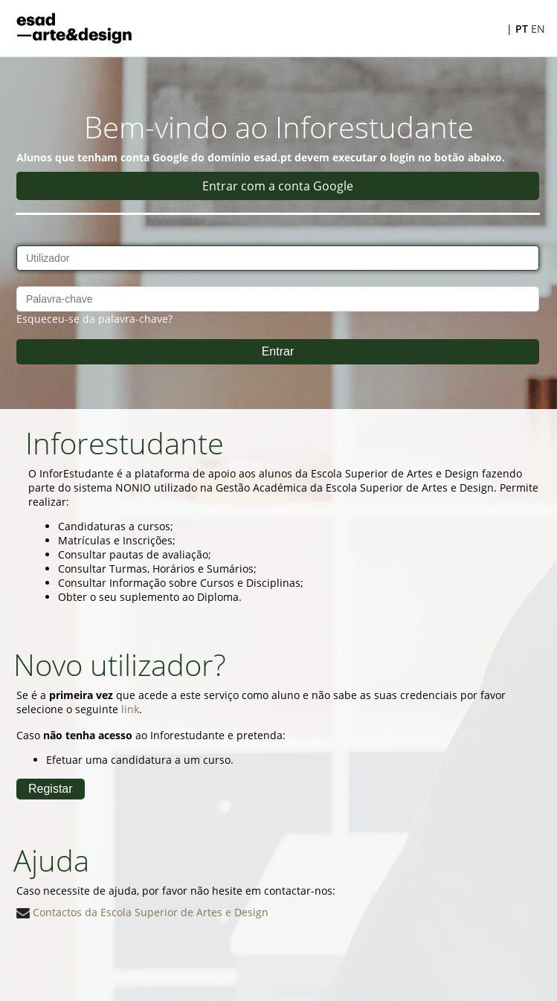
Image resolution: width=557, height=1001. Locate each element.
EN (538, 29)
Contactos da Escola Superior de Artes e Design (142, 912)
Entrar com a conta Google (277, 186)
